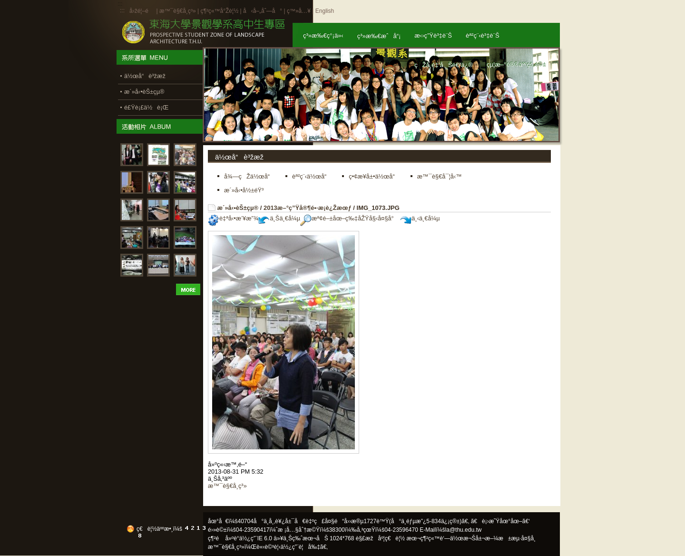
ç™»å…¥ (299, 11)
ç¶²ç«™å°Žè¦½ (219, 11)
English (324, 11)
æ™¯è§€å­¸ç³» (178, 11)
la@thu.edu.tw (463, 529)
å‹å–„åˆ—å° (262, 11)
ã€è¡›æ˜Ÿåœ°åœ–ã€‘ (500, 521)
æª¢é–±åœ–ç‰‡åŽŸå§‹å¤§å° (349, 218)
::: (122, 10)
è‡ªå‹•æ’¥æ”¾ (233, 218)
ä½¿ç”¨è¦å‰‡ (300, 547)
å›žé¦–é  (142, 11)
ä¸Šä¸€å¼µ (279, 218)
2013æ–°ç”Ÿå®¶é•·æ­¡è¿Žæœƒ (308, 207)
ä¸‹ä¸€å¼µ (420, 218)
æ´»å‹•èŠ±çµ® (238, 207)
